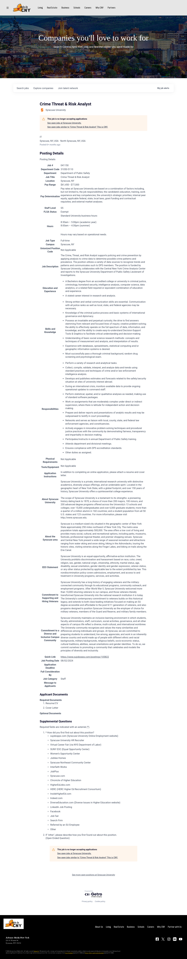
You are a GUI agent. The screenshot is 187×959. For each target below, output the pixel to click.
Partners (111, 8)
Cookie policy (100, 901)
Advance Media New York (17, 937)
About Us (99, 926)
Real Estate (52, 8)
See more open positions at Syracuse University (93, 875)
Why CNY (99, 8)
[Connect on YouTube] (180, 939)
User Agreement (69, 953)
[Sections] (7, 7)
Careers (87, 8)
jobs (23, 88)
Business (65, 8)
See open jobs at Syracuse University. (64, 123)
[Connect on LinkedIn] (175, 939)
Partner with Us (175, 926)
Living (40, 8)
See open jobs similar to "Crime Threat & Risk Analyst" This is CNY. (77, 127)
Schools (76, 8)
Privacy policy (87, 901)
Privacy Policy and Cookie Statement (94, 953)
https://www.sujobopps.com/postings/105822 (85, 656)
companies (43, 88)
